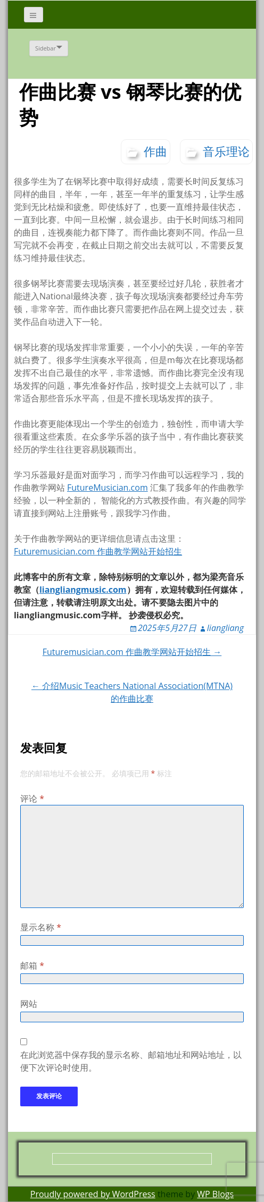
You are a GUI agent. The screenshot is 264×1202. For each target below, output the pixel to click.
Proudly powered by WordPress (92, 1194)
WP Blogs (215, 1194)
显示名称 (40, 927)
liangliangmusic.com (83, 589)
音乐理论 (226, 151)
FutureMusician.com (107, 487)
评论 (32, 798)
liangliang (225, 628)
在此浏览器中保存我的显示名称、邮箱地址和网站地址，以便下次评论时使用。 (131, 1061)
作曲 (155, 151)
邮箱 (32, 965)
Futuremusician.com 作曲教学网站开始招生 (98, 551)
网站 (28, 1004)
